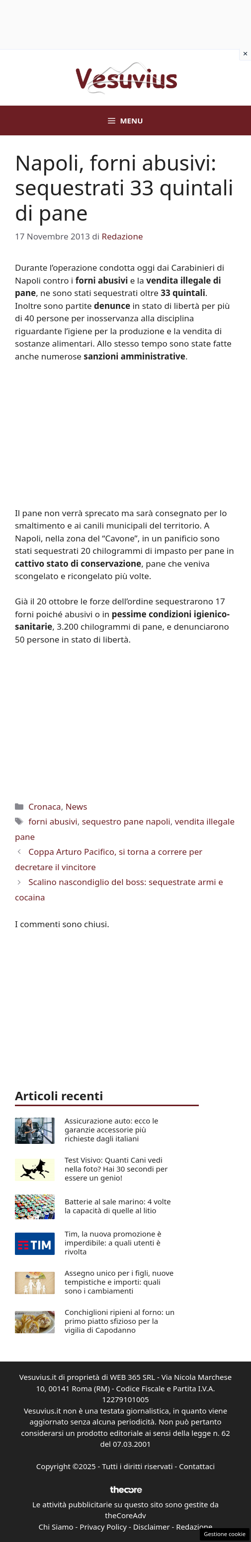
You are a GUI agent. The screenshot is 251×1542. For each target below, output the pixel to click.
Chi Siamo (56, 1527)
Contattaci (197, 1466)
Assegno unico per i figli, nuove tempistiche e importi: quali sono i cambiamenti (119, 1282)
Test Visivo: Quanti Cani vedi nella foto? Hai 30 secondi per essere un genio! (116, 1169)
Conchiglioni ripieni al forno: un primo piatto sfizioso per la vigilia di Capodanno (119, 1321)
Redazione (194, 1527)
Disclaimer (151, 1527)
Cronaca (44, 806)
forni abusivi (53, 821)
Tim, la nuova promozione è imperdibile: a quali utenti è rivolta (113, 1242)
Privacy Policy (103, 1527)
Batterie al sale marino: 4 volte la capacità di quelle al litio (118, 1205)
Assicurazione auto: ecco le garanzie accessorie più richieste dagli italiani (112, 1129)
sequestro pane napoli (126, 821)
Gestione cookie (225, 1534)
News (76, 806)
